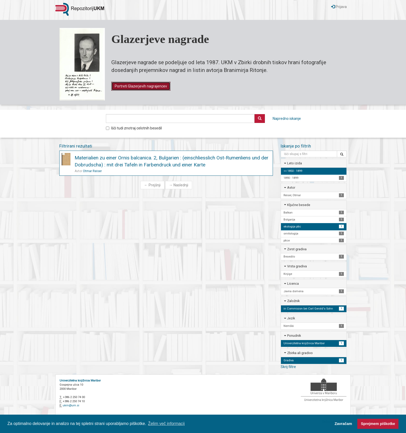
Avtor (291, 187)
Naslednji (178, 185)
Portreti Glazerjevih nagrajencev (141, 86)
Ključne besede (298, 205)
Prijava (339, 7)
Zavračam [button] (343, 424)
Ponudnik (294, 335)
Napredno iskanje (287, 118)
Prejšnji (152, 185)
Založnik (293, 301)
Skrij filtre (288, 367)
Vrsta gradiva (297, 266)
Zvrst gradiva (297, 249)
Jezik (291, 318)
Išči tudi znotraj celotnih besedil (134, 128)
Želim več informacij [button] (166, 423)
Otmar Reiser (92, 171)
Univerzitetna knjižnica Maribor (80, 380)
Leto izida (294, 163)
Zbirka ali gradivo (300, 353)
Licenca (293, 283)
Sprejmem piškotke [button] (378, 424)
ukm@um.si (71, 405)
